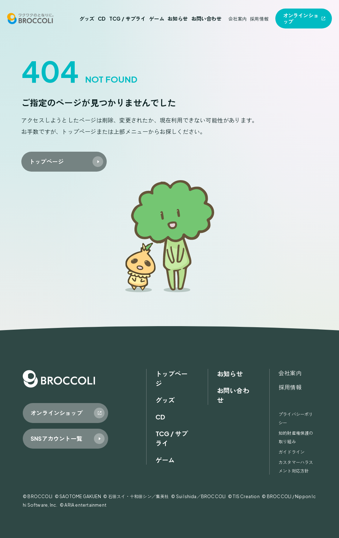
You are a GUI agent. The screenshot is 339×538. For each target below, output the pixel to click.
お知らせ (178, 18)
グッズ (87, 18)
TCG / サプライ (127, 18)
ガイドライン (291, 452)
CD (102, 18)
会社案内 (237, 19)
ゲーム (156, 18)
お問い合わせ (206, 18)
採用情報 (259, 19)
